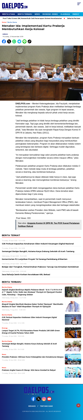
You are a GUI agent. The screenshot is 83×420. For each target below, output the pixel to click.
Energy (76, 14)
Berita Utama (8, 14)
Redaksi (32, 406)
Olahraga (65, 14)
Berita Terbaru (25, 14)
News (37, 14)
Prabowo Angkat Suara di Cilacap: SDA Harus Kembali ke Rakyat (29, 370)
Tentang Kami (46, 406)
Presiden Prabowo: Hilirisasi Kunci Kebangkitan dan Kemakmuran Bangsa (32, 357)
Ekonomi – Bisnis (50, 14)
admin (5, 34)
